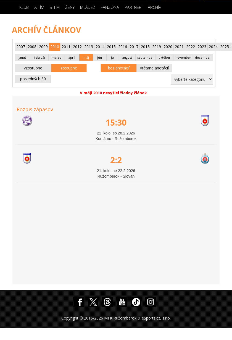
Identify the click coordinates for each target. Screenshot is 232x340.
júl (113, 57)
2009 (43, 46)
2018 (145, 46)
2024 (213, 46)
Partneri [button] (133, 7)
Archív (154, 7)
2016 (122, 46)
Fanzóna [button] (110, 7)
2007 (20, 46)
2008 (32, 46)
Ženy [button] (70, 7)
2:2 (116, 160)
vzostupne (33, 68)
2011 (66, 46)
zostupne (68, 68)
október (164, 57)
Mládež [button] (87, 7)
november (183, 57)
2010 (54, 46)
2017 (134, 46)
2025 (224, 46)
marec (56, 57)
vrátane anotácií (154, 68)
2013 (88, 46)
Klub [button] (24, 7)
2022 (190, 46)
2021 (179, 46)
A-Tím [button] (39, 7)
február (40, 57)
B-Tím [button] (55, 7)
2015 (111, 46)
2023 (201, 46)
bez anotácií (119, 68)
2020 (168, 46)
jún (99, 57)
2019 (156, 46)
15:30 (116, 122)
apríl (71, 57)
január (23, 57)
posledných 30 (33, 78)
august (127, 57)
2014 (100, 46)
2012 (77, 46)
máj (86, 57)
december (203, 57)
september (145, 57)
